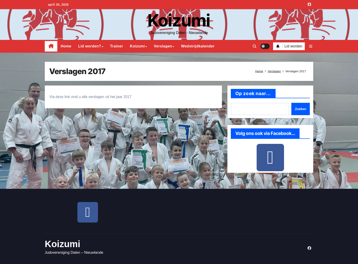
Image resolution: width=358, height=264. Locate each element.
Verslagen (163, 46)
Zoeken (300, 109)
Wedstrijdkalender (198, 46)
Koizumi (179, 20)
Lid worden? (89, 46)
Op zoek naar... (253, 93)
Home (66, 46)
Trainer (116, 46)
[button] (310, 46)
